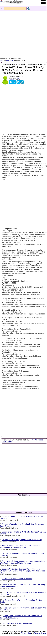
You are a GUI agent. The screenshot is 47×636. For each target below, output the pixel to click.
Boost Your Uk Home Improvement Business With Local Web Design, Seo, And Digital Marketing (22, 562)
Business (9, 60)
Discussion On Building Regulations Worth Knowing (22, 540)
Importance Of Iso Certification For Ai (17, 623)
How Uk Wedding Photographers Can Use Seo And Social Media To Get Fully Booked (21, 546)
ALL (1, 60)
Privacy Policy (26, 633)
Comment (11, 79)
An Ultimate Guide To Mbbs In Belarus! (17, 579)
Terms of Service (40, 633)
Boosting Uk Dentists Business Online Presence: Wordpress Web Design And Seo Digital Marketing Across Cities (22, 571)
